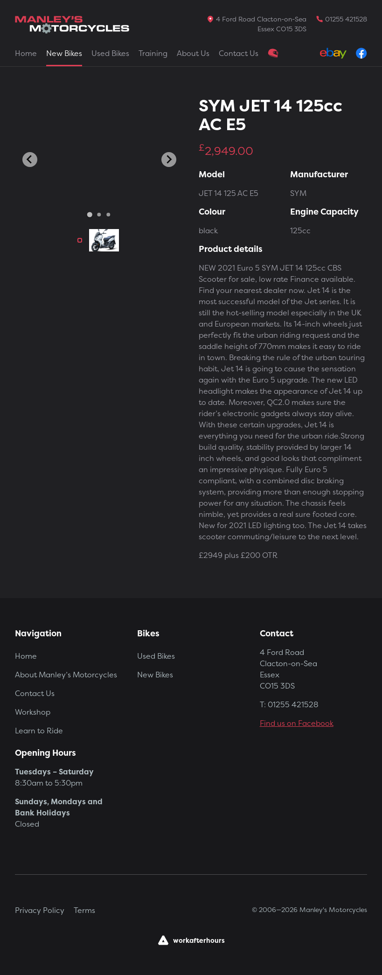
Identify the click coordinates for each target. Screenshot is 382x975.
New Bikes (64, 53)
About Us (193, 53)
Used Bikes (110, 53)
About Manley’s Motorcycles (66, 674)
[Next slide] (168, 159)
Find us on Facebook (296, 723)
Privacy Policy (39, 910)
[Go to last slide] (29, 159)
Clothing (273, 53)
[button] (79, 240)
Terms (84, 910)
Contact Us (238, 53)
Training (153, 53)
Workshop (32, 712)
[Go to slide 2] (99, 214)
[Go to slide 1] (89, 214)
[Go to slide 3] (109, 214)
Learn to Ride (39, 730)
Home (26, 53)
